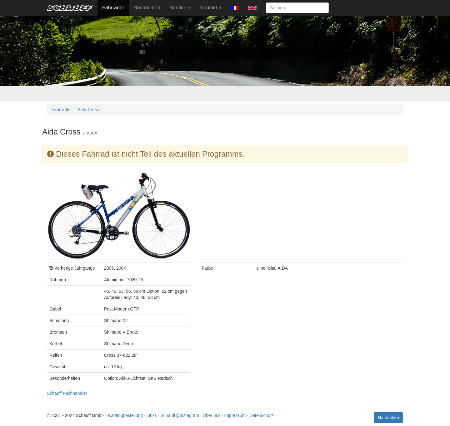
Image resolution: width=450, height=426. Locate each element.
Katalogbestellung (125, 415)
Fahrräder (113, 7)
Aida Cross (88, 109)
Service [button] (180, 7)
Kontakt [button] (211, 7)
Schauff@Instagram (179, 415)
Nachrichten (146, 7)
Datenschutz (261, 415)
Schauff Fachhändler (67, 393)
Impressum (235, 415)
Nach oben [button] (388, 417)
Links (152, 415)
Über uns (212, 415)
